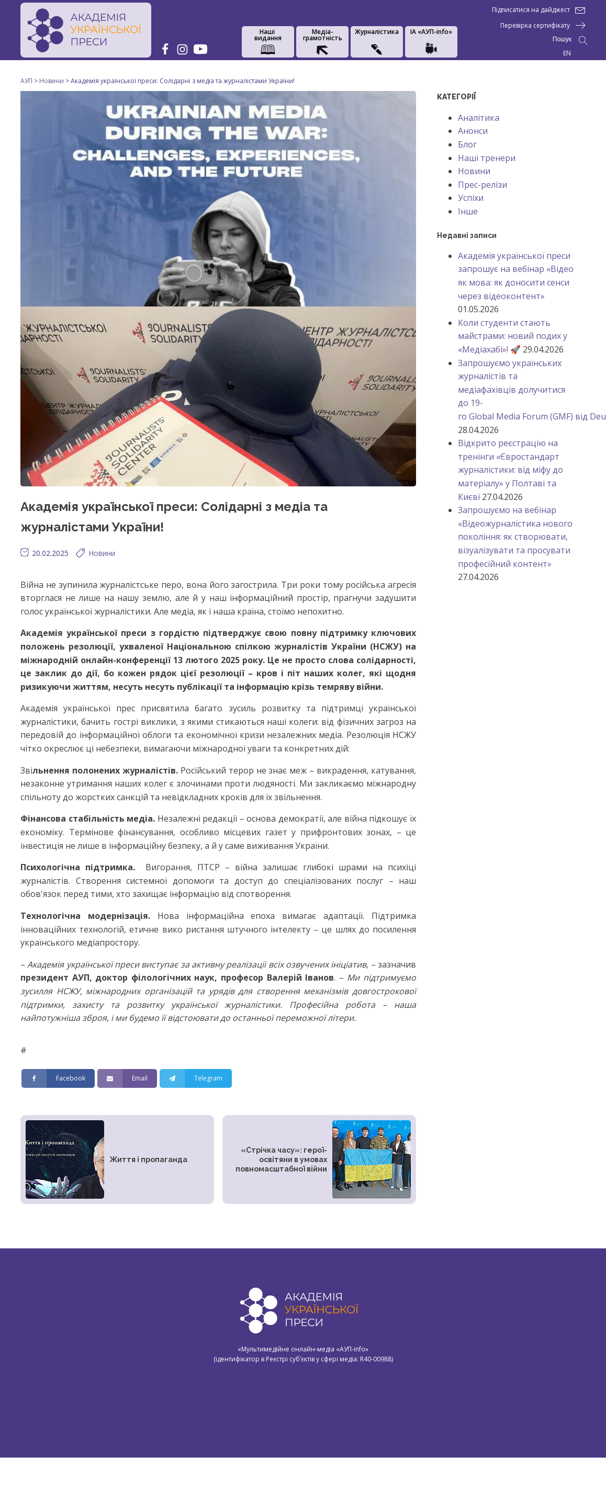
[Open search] (570, 41)
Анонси (473, 131)
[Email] (127, 1078)
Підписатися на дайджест (531, 9)
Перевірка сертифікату (535, 25)
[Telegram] (196, 1078)
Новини (101, 553)
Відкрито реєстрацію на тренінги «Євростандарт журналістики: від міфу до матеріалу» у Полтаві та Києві (510, 469)
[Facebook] (58, 1078)
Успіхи (471, 197)
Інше (468, 211)
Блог (467, 144)
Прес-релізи (482, 184)
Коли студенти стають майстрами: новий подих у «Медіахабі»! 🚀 (512, 336)
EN (567, 53)
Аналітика (478, 117)
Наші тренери (486, 158)
